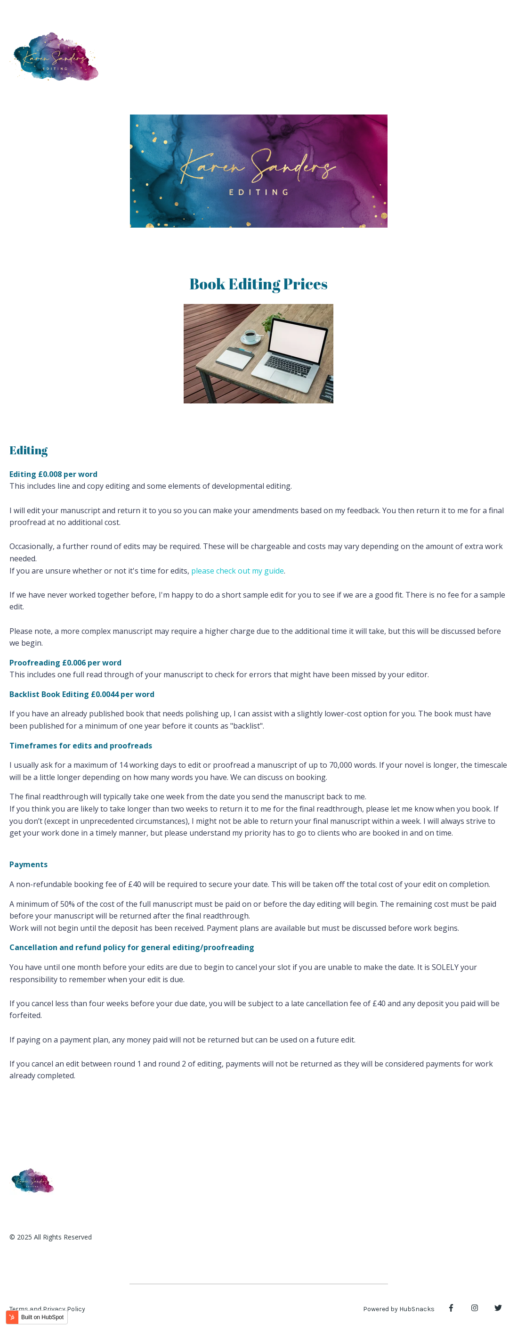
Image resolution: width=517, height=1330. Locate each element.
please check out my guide (237, 571)
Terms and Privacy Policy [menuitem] (47, 1309)
